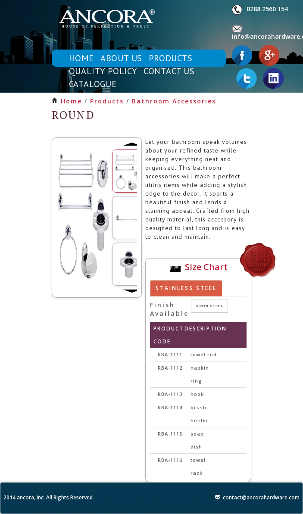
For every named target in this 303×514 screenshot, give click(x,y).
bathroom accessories (174, 101)
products (170, 58)
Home (71, 101)
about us (121, 58)
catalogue (93, 84)
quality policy (103, 71)
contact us (169, 71)
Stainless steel (186, 288)
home (81, 58)
